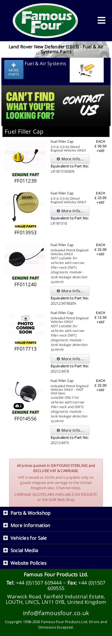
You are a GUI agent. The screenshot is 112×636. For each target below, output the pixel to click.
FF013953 (25, 232)
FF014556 (25, 418)
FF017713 (25, 348)
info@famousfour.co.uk (56, 613)
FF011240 (25, 284)
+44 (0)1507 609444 (39, 582)
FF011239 (25, 180)
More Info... (70, 158)
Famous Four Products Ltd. (56, 574)
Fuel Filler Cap (62, 141)
